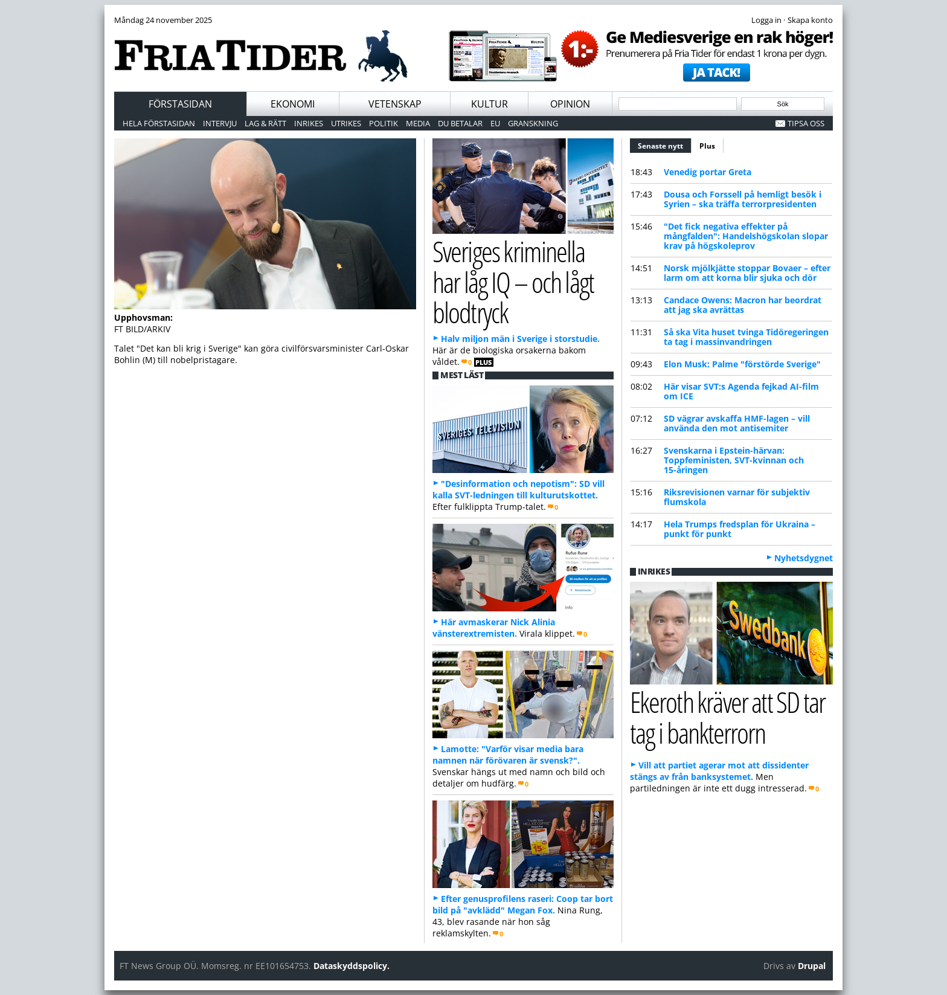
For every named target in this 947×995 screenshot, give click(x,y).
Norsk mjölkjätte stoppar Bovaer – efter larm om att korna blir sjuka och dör (747, 272)
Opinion (570, 104)
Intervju (220, 123)
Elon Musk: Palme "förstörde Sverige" (742, 364)
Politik (383, 123)
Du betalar (460, 123)
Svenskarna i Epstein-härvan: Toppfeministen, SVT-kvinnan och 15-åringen (734, 460)
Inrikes (308, 123)
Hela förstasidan (159, 123)
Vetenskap (395, 104)
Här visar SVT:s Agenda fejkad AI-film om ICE (741, 391)
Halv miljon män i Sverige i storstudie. (520, 338)
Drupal (812, 965)
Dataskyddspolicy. (351, 965)
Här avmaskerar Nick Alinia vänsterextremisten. (493, 627)
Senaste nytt (665, 144)
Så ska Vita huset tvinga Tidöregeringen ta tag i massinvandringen (746, 336)
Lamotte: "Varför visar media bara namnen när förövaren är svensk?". (507, 754)
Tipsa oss (806, 123)
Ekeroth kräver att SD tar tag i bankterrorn (727, 717)
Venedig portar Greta (707, 172)
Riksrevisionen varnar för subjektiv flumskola (737, 496)
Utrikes (346, 123)
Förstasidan (180, 104)
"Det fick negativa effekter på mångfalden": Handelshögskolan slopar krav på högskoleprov (746, 236)
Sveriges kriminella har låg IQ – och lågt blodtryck (513, 281)
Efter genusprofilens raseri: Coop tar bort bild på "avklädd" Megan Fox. (522, 904)
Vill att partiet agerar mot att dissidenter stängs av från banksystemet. (719, 770)
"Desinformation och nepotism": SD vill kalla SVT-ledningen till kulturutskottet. (518, 489)
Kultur (489, 104)
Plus (707, 145)
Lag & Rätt (265, 123)
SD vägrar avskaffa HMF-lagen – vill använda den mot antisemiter (737, 423)
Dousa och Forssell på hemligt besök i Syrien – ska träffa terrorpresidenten (742, 199)
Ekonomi (293, 104)
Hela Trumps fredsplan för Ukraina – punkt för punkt (739, 528)
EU (495, 123)
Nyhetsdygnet (803, 558)
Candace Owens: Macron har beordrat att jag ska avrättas (742, 304)
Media (418, 123)
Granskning (533, 123)
